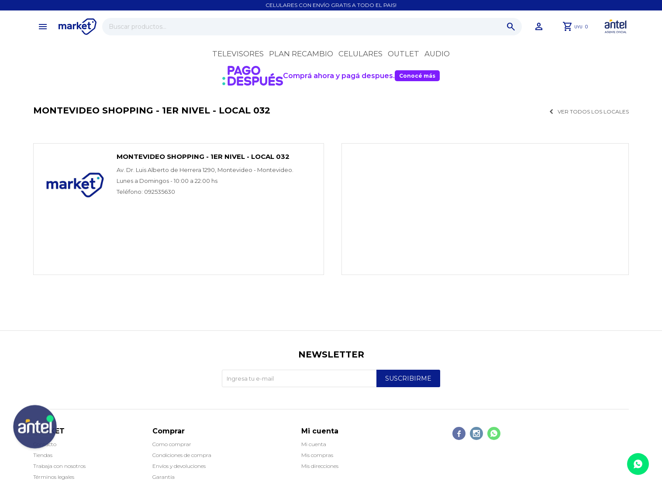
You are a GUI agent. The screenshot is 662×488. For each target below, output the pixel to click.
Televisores (238, 53)
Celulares (360, 53)
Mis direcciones (319, 466)
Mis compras (317, 455)
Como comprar (171, 444)
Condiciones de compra (181, 455)
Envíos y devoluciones (179, 466)
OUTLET (403, 53)
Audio (437, 53)
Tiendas (42, 455)
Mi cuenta (313, 444)
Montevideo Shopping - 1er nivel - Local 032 (203, 156)
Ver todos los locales (593, 111)
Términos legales (53, 477)
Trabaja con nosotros (59, 466)
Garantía (163, 477)
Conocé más (417, 75)
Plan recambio (301, 53)
